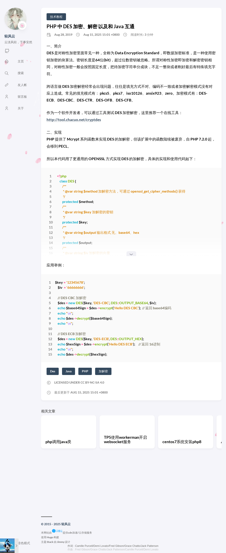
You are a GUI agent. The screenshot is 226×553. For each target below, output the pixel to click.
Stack (50, 542)
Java (69, 371)
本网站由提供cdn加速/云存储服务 (66, 532)
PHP (85, 371)
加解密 (103, 371)
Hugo (50, 537)
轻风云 (9, 36)
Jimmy (60, 542)
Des (52, 371)
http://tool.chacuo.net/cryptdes (74, 119)
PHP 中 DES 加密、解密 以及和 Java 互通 (90, 26)
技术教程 (56, 17)
